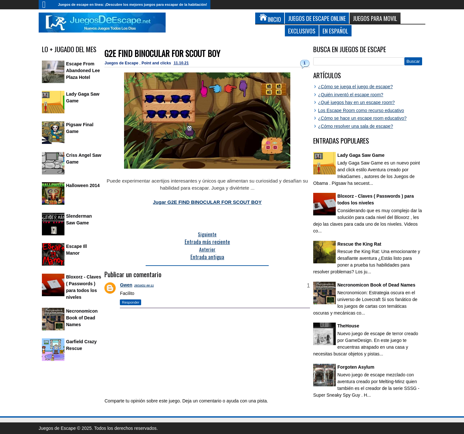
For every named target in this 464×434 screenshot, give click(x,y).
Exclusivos (301, 30)
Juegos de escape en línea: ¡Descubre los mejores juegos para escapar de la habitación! (132, 4)
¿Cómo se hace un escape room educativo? (362, 118)
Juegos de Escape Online (317, 18)
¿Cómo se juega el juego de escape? (355, 86)
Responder (130, 302)
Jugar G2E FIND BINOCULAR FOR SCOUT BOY (207, 202)
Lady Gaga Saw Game (360, 155)
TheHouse (348, 325)
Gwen (126, 285)
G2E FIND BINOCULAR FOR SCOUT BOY (162, 53)
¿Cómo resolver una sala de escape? (355, 126)
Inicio (47, 4)
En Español (335, 30)
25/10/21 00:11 (144, 285)
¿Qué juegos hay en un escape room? (356, 102)
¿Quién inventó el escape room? (350, 94)
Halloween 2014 (83, 185)
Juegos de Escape (121, 63)
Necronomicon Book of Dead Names (82, 317)
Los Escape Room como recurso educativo (361, 110)
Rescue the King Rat (359, 244)
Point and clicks (156, 63)
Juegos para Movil (375, 18)
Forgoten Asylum (355, 367)
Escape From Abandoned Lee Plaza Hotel (83, 70)
